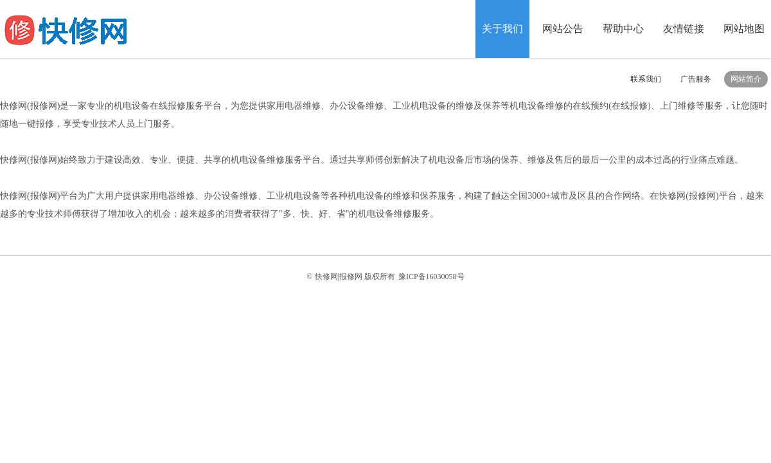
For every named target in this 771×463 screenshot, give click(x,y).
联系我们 (645, 79)
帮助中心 (623, 28)
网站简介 (746, 79)
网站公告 (562, 28)
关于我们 (502, 28)
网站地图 (744, 28)
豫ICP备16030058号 (431, 276)
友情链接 (683, 28)
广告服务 (695, 79)
